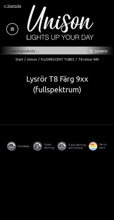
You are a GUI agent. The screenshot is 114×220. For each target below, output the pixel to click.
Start (19, 59)
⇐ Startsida (12, 6)
